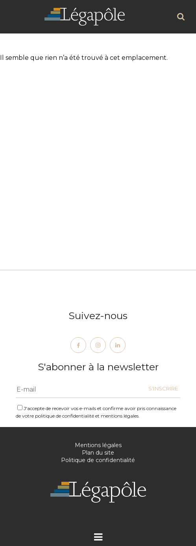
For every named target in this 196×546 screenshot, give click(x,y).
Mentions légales (98, 445)
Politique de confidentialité (98, 460)
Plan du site (98, 452)
